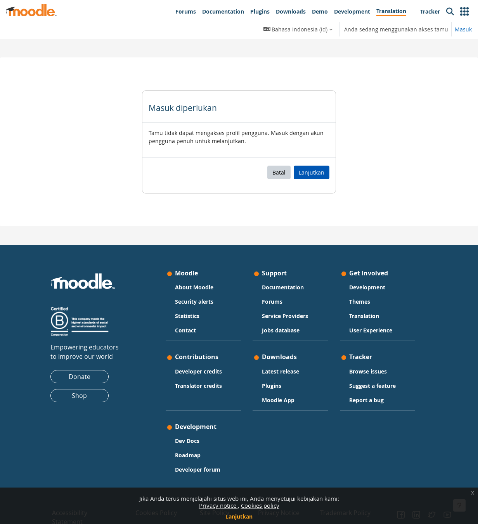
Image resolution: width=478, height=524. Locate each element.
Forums (272, 301)
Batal (279, 172)
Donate (80, 376)
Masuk (463, 29)
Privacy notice (218, 505)
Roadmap (188, 455)
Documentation (283, 287)
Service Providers (285, 316)
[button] (464, 11)
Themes (359, 301)
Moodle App (278, 400)
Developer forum (198, 469)
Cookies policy (260, 505)
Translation (364, 316)
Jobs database (281, 330)
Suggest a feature (372, 385)
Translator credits (198, 385)
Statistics (187, 316)
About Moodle (194, 287)
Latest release (281, 371)
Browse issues (367, 371)
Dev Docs (187, 440)
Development (367, 287)
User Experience (370, 330)
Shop (80, 395)
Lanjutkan (239, 516)
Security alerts (194, 301)
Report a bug (366, 400)
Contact (185, 330)
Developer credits (198, 371)
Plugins (272, 385)
